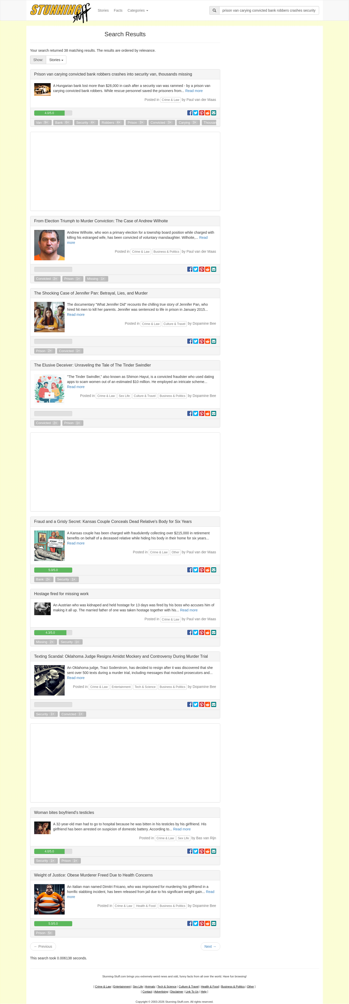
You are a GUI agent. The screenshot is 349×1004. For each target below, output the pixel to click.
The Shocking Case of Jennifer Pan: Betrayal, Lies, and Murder (91, 293)
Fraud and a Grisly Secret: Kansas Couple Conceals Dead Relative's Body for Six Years (113, 521)
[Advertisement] (125, 171)
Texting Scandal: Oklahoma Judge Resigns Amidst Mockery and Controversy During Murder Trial (121, 656)
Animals (150, 986)
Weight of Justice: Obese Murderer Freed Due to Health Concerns (93, 875)
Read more (194, 91)
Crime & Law (170, 100)
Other (175, 552)
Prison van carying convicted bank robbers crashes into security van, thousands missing (113, 74)
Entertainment (121, 687)
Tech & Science (145, 687)
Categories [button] (137, 10)
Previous (43, 946)
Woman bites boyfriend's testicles (64, 812)
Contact (147, 991)
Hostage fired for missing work (61, 594)
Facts (118, 10)
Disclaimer (176, 991)
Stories (105, 10)
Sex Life (124, 396)
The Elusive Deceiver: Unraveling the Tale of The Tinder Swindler (92, 365)
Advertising (161, 991)
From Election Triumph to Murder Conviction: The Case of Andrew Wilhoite (101, 221)
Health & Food (146, 906)
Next (210, 946)
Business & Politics (166, 251)
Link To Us (192, 991)
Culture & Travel (174, 324)
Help (204, 991)
